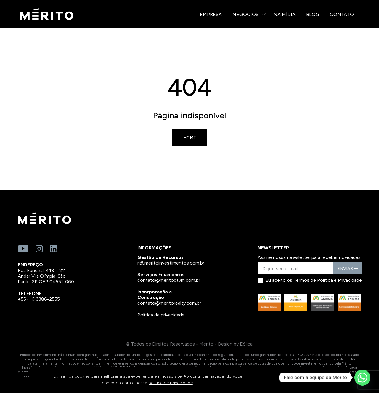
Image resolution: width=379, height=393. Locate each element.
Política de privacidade (160, 315)
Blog (312, 14)
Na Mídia (285, 14)
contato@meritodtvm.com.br (168, 280)
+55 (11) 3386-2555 (39, 299)
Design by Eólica (235, 344)
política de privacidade (170, 382)
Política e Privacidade (339, 280)
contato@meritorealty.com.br (169, 303)
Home (189, 137)
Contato (342, 14)
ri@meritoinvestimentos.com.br (170, 263)
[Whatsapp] (362, 378)
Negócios (245, 14)
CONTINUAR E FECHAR (306, 379)
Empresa (211, 14)
